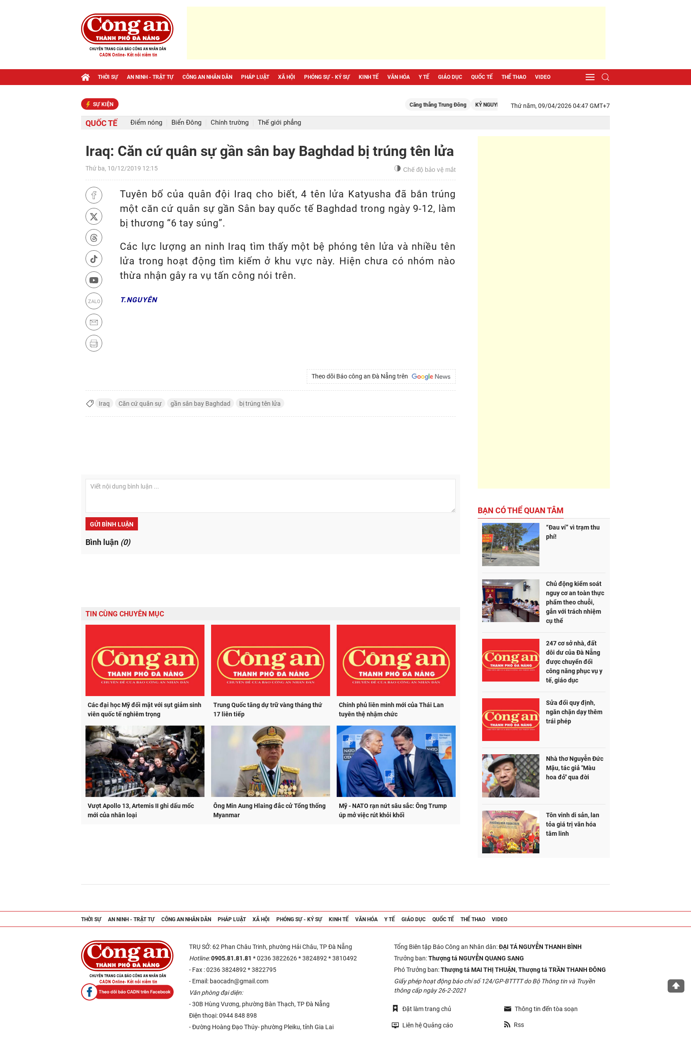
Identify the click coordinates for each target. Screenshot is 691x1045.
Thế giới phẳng (279, 122)
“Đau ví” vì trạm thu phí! (573, 532)
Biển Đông (186, 122)
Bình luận (107, 542)
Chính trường (230, 122)
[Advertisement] (396, 33)
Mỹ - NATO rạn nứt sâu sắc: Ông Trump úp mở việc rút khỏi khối (393, 810)
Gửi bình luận (112, 524)
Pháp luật (255, 77)
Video (542, 77)
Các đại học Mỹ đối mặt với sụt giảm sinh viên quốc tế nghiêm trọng (144, 709)
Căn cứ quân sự (140, 403)
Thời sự (108, 77)
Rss (514, 1024)
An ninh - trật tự (150, 77)
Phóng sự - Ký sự (327, 77)
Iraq (104, 403)
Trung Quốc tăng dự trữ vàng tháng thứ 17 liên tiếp (267, 709)
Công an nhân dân (207, 77)
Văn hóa (398, 77)
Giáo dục (450, 77)
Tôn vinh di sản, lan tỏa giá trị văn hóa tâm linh (572, 824)
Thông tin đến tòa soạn (541, 1008)
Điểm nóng (146, 122)
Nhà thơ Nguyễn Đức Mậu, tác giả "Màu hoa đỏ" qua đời (574, 768)
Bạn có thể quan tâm (521, 510)
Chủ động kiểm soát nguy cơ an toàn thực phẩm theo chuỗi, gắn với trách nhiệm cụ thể (575, 602)
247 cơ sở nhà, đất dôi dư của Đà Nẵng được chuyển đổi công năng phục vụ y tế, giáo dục (574, 662)
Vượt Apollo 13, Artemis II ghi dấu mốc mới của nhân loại (141, 810)
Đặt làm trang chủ (421, 1008)
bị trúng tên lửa (260, 403)
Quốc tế (482, 77)
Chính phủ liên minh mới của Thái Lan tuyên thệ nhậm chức (391, 709)
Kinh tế (369, 77)
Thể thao (514, 77)
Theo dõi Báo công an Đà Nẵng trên (381, 377)
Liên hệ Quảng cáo (422, 1025)
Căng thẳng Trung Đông (448, 105)
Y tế (424, 77)
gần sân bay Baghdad (200, 403)
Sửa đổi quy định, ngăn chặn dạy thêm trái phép (574, 712)
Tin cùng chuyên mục (124, 614)
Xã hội (286, 77)
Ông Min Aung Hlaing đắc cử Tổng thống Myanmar (269, 810)
